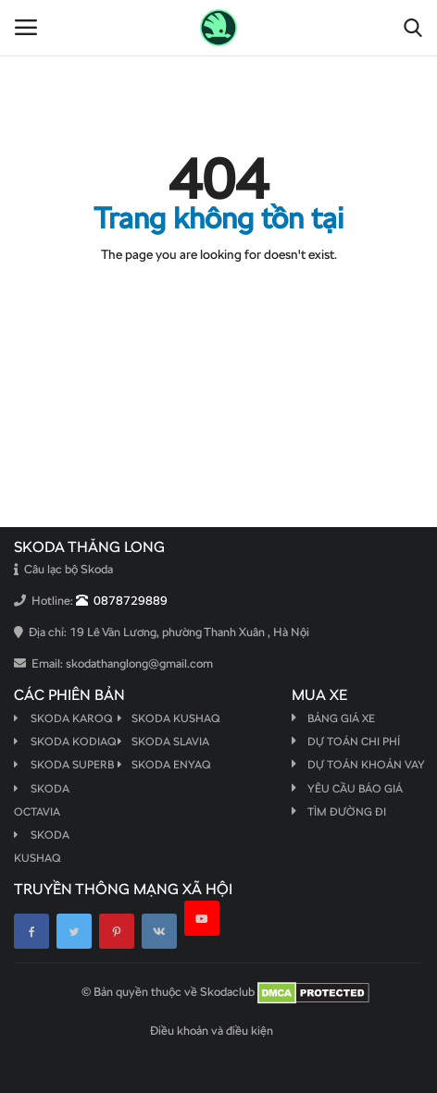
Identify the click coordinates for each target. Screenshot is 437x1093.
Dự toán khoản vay (366, 764)
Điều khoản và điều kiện (211, 1031)
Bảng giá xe (341, 718)
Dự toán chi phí (353, 741)
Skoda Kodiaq (65, 741)
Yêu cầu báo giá (355, 788)
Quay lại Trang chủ (218, 292)
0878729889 (122, 601)
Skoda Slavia (163, 741)
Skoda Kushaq (168, 718)
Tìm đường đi (346, 811)
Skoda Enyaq (164, 764)
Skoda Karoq (63, 718)
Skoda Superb (64, 764)
